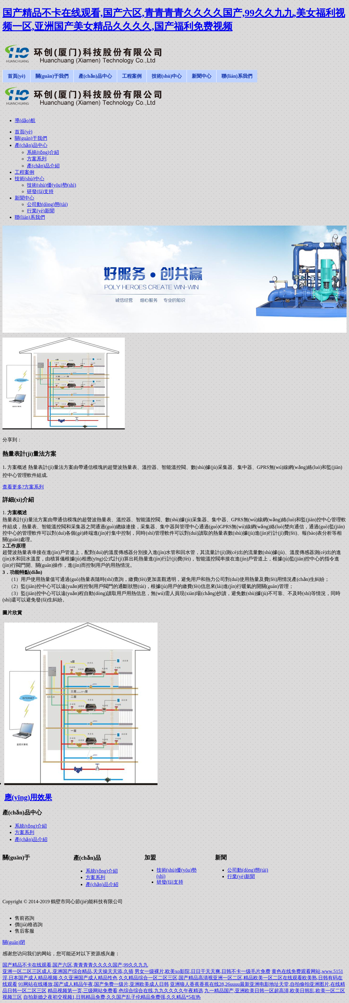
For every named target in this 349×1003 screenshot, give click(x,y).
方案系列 (24, 832)
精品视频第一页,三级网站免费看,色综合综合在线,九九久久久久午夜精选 (125, 990)
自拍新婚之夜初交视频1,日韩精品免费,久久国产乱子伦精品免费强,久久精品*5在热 (112, 997)
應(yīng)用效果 (28, 797)
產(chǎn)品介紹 (31, 839)
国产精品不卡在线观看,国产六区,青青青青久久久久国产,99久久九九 (75, 964)
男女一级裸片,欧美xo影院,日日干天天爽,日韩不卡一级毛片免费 (202, 971)
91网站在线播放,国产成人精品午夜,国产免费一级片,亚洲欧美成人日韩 (93, 984)
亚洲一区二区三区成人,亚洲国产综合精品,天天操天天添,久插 (67, 971)
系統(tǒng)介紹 (31, 826)
